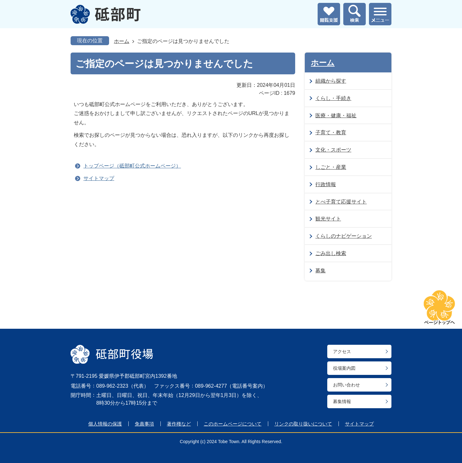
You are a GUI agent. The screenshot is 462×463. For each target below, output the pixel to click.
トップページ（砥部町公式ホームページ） (132, 166)
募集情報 (342, 401)
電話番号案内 (247, 386)
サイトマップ (98, 178)
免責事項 (144, 423)
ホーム (121, 41)
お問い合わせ (346, 384)
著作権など (179, 423)
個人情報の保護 (105, 423)
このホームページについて (232, 423)
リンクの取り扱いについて (303, 423)
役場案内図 (344, 368)
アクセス (342, 351)
